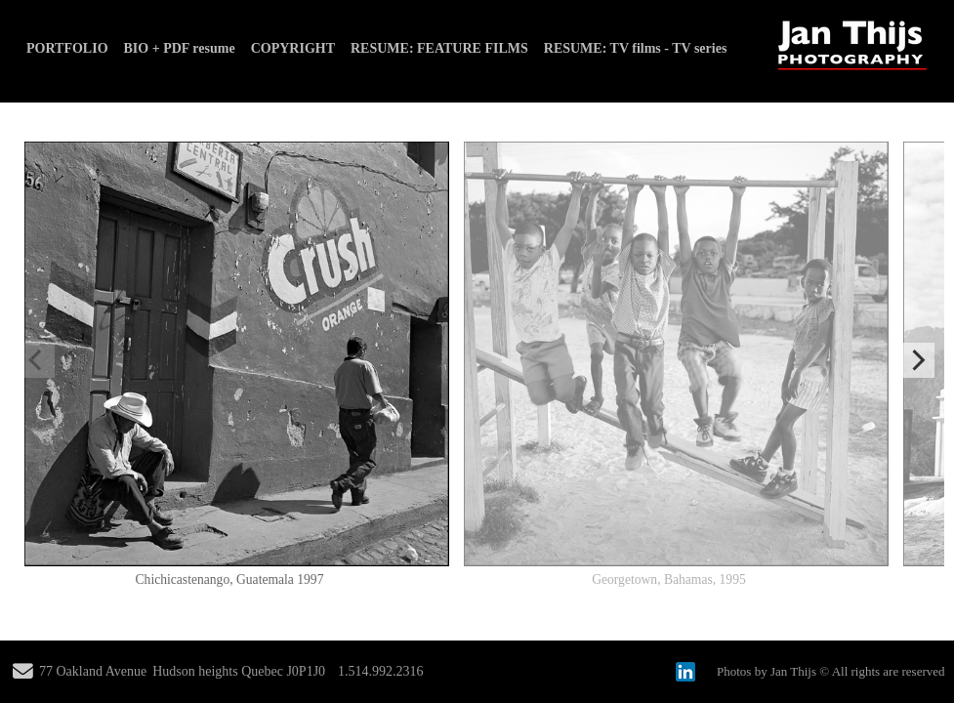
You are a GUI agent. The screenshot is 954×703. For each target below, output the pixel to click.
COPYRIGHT (293, 48)
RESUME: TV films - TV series (635, 48)
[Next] (916, 360)
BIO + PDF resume (179, 48)
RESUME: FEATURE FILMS (439, 48)
